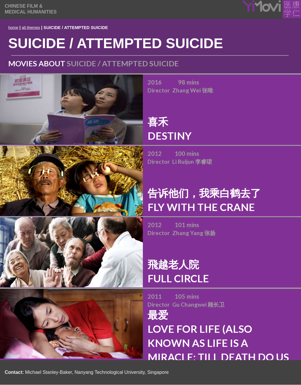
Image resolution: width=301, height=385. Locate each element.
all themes (31, 27)
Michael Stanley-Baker (48, 372)
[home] (31, 9)
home (13, 27)
